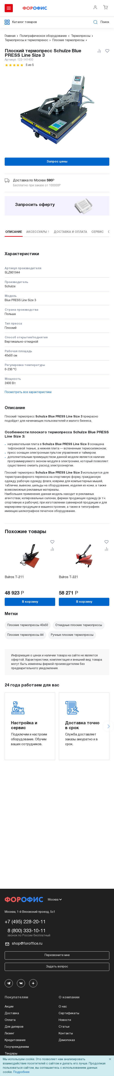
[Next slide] (108, 726)
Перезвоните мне (57, 955)
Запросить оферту (35, 205)
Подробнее (21, 1072)
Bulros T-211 (14, 577)
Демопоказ (67, 1040)
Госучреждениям (17, 1047)
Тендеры (11, 1053)
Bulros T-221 (68, 577)
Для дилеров (14, 1026)
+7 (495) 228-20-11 (25, 922)
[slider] (14, 65)
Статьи (64, 1026)
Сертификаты (69, 1013)
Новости (65, 1020)
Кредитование (15, 1040)
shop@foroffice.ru (27, 943)
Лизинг (9, 1033)
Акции (9, 1006)
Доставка (12, 1013)
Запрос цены (57, 161)
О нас (63, 1006)
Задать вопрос (57, 966)
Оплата (10, 1020)
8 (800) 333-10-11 (27, 931)
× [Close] (110, 1059)
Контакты (66, 1033)
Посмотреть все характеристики (28, 392)
